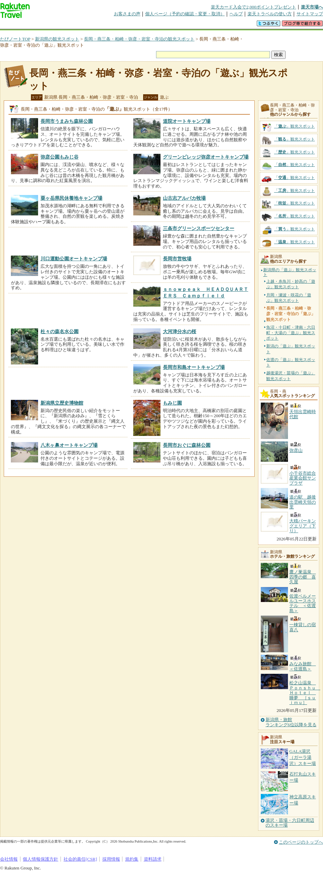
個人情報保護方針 (40, 859)
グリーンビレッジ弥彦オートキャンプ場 (206, 157)
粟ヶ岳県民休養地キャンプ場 (71, 198)
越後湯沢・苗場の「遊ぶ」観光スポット (290, 376)
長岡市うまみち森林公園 (66, 121)
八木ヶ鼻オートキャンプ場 (69, 445)
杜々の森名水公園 (59, 331)
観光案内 (163, 25)
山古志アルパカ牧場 (184, 198)
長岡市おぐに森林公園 (186, 445)
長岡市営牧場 (177, 258)
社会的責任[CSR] (80, 859)
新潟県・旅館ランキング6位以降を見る (291, 722)
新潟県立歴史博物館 (61, 403)
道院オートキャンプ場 (186, 121)
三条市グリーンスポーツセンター (198, 228)
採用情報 (111, 859)
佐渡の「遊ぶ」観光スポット (290, 362)
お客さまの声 (127, 13)
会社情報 (9, 859)
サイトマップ (309, 13)
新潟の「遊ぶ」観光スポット (290, 349)
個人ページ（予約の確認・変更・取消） (185, 13)
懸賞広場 (79, 25)
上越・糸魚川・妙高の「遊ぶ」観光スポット (290, 284)
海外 (51, 25)
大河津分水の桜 (179, 331)
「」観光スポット (294, 126)
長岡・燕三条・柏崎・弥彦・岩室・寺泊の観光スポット (139, 39)
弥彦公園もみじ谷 (59, 157)
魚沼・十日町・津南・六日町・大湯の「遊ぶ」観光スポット (290, 333)
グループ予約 (135, 25)
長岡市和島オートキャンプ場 (194, 367)
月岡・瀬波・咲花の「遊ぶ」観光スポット (288, 298)
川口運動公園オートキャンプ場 (73, 258)
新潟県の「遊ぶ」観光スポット (289, 272)
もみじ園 (172, 403)
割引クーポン (107, 25)
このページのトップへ (301, 842)
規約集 (131, 859)
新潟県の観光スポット (57, 39)
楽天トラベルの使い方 (270, 13)
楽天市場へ (312, 7)
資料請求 (153, 859)
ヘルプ (236, 13)
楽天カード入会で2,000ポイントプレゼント (253, 7)
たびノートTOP (15, 39)
